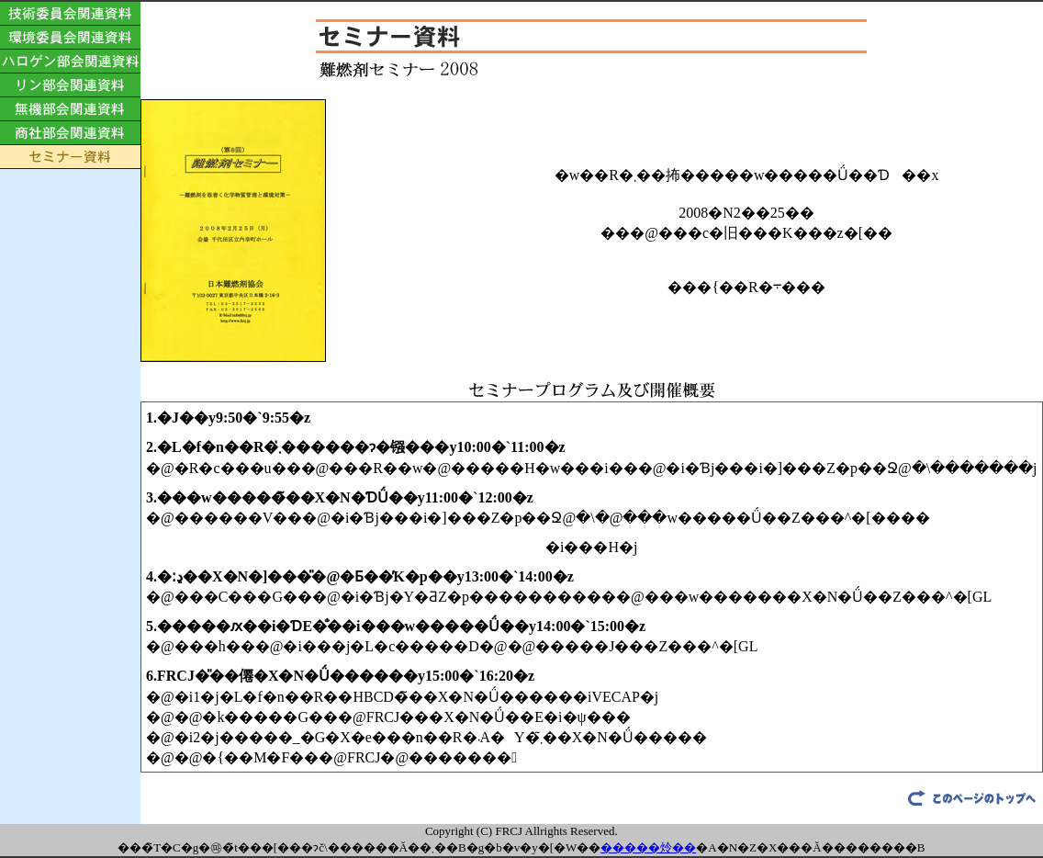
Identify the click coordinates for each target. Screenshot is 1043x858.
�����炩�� (648, 847)
